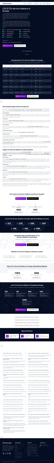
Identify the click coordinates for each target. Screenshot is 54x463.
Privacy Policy (17, 454)
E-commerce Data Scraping (32, 447)
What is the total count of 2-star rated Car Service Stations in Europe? (39, 404)
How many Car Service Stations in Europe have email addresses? (38, 370)
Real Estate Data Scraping (32, 444)
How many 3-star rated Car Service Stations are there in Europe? (13, 404)
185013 (18, 209)
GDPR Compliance (18, 453)
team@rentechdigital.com (45, 445)
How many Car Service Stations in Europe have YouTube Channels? (13, 389)
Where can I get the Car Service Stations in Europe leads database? (38, 353)
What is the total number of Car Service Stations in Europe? (12, 353)
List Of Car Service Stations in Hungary (25, 257)
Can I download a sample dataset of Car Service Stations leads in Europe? (38, 359)
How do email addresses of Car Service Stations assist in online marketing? (13, 421)
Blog (40, 3)
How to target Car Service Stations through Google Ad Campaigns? (38, 414)
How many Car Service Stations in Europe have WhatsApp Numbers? (38, 389)
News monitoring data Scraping (33, 450)
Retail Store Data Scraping (32, 451)
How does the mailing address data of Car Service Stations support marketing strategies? (13, 428)
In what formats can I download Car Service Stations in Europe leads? (14, 364)
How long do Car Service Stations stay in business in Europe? (37, 408)
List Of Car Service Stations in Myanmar (41, 257)
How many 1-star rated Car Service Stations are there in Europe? (13, 408)
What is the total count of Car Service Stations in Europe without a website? (38, 394)
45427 (35, 209)
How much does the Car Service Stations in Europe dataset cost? (38, 364)
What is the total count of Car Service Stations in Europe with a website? (12, 394)
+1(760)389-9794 (43, 444)
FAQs (16, 446)
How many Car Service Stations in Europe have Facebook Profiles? (13, 380)
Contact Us (44, 3)
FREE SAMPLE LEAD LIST (20, 45)
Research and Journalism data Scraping (33, 454)
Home (16, 444)
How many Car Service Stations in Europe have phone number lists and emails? (13, 375)
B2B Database (30, 3)
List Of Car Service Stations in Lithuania (9, 257)
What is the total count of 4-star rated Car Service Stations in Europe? (39, 399)
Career (16, 447)
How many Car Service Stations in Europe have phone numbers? (13, 370)
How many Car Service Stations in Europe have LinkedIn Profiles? (38, 374)
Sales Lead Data (30, 446)
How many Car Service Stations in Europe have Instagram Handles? (38, 380)
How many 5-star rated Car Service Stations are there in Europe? (13, 399)
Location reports (35, 3)
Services (25, 3)
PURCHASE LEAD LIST (8, 45)
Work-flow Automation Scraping (33, 455)
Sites (16, 450)
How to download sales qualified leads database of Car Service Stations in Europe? (13, 359)
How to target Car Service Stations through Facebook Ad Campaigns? (14, 414)
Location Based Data (18, 456)
